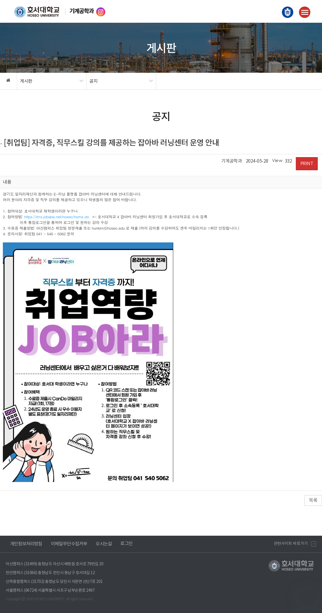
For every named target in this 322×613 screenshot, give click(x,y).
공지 (93, 81)
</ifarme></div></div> (307, 597)
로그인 (126, 543)
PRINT (306, 163)
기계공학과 (81, 11)
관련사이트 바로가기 (291, 544)
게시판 (26, 81)
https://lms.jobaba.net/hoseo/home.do (56, 216)
